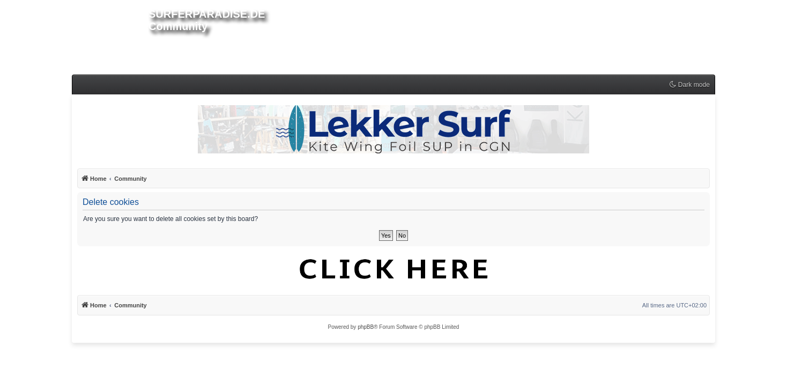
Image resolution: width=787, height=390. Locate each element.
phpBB (366, 327)
